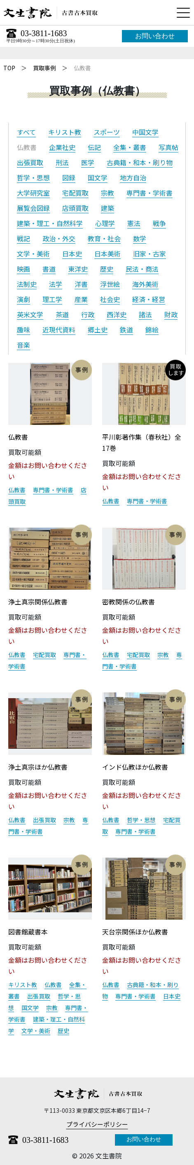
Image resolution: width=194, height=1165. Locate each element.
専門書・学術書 (149, 193)
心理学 (105, 223)
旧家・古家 (149, 253)
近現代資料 (58, 330)
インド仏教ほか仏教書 (135, 767)
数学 (139, 238)
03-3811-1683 (44, 33)
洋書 (81, 284)
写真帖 (168, 147)
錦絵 (152, 330)
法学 (55, 284)
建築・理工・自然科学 (50, 223)
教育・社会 (104, 238)
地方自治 (133, 177)
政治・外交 (58, 238)
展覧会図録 (33, 208)
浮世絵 (110, 284)
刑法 (62, 162)
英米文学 (30, 314)
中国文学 (145, 132)
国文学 (98, 177)
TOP (9, 68)
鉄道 (126, 330)
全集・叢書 (129, 147)
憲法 (133, 223)
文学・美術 (33, 253)
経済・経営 (148, 299)
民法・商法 (142, 269)
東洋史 (78, 269)
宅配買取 (75, 193)
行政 (87, 314)
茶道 (62, 314)
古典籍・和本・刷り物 (140, 162)
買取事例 (44, 68)
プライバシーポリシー (97, 1124)
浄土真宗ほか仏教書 (38, 767)
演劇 (23, 299)
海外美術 (145, 284)
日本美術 (107, 253)
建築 (107, 208)
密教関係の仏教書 (128, 602)
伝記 (94, 147)
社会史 (110, 299)
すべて (26, 132)
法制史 (27, 284)
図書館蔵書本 (28, 932)
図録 (68, 177)
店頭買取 (75, 208)
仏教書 (18, 437)
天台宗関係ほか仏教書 (135, 932)
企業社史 (62, 147)
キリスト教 (64, 132)
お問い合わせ (155, 35)
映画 (23, 269)
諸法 (145, 314)
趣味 (23, 330)
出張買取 (30, 162)
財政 (171, 314)
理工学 (52, 299)
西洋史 (116, 314)
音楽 (23, 345)
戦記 (23, 238)
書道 (49, 269)
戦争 (159, 223)
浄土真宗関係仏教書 (38, 602)
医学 (87, 162)
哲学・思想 (33, 177)
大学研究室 (33, 193)
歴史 (106, 269)
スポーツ (106, 132)
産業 (81, 299)
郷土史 (98, 330)
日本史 (72, 253)
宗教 (107, 193)
